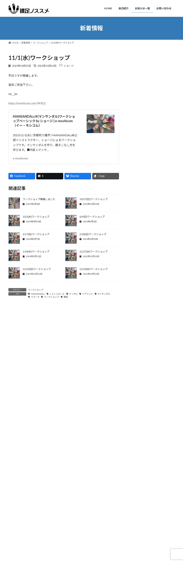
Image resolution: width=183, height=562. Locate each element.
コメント (15, 328)
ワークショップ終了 (158, 85)
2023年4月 (137, 441)
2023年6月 (137, 426)
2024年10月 (137, 339)
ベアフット (87, 294)
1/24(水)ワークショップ (36, 251)
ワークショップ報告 (142, 269)
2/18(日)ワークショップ (93, 234)
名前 (13, 371)
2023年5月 (137, 434)
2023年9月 (137, 405)
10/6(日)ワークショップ (160, 211)
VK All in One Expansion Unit (114, 558)
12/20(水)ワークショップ (94, 269)
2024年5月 (137, 361)
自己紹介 (72, 525)
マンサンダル (103, 294)
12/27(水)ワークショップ (94, 251)
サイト (12, 408)
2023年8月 (137, 412)
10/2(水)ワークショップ (36, 216)
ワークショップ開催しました (39, 199)
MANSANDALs (38, 294)
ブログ (134, 255)
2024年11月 (137, 332)
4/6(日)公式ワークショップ (139, 530)
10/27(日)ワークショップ (94, 199)
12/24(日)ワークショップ (37, 269)
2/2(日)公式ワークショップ (139, 540)
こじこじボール (57, 294)
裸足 (66, 297)
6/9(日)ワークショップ (92, 216)
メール (14, 390)
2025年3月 (137, 310)
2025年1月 (137, 325)
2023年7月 (137, 419)
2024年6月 (137, 354)
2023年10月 (137, 397)
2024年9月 (137, 347)
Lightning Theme (91, 558)
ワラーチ (35, 297)
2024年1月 (137, 376)
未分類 (134, 277)
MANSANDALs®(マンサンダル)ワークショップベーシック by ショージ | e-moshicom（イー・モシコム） (44, 120)
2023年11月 (137, 390)
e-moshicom (20, 158)
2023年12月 (137, 383)
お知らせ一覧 (74, 532)
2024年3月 (137, 368)
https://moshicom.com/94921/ (27, 103)
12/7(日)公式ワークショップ (139, 521)
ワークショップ (35, 289)
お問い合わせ (18, 499)
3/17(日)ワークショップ (36, 234)
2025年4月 (137, 303)
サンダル (73, 294)
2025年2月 (137, 318)
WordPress (72, 558)
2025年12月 (137, 296)
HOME (71, 519)
